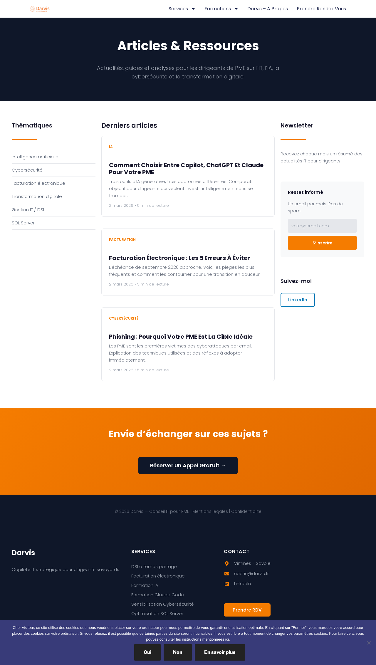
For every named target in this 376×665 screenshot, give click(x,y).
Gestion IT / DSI (28, 209)
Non (177, 652)
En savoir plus (220, 652)
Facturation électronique (38, 183)
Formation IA (144, 585)
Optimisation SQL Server (157, 613)
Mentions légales (210, 511)
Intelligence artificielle (35, 157)
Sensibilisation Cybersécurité (162, 604)
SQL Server (23, 223)
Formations (221, 9)
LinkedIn (297, 300)
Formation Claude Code (157, 595)
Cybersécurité (27, 170)
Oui (147, 652)
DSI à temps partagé (154, 566)
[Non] (369, 643)
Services (182, 9)
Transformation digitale (37, 196)
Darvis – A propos (267, 8)
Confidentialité (246, 511)
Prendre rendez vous (321, 8)
